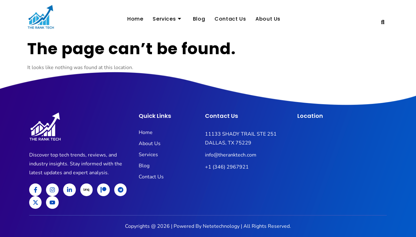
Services (167, 19)
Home (135, 19)
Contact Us (230, 19)
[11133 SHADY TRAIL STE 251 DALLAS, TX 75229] (342, 169)
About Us (268, 19)
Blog (199, 19)
